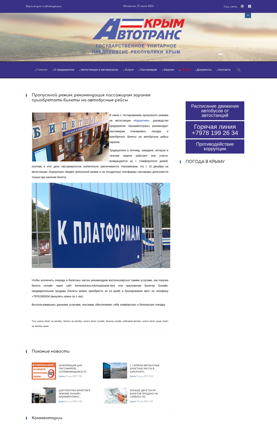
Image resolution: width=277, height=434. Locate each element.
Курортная (141, 120)
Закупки (169, 69)
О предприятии (64, 69)
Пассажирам (148, 69)
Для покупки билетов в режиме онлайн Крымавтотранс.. (74, 393)
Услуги (129, 69)
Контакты (224, 69)
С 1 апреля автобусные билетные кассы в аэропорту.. (145, 368)
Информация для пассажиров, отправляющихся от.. (73, 368)
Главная (41, 69)
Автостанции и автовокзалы (99, 69)
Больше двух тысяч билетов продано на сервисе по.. (144, 393)
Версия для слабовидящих (44, 6)
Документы (204, 69)
